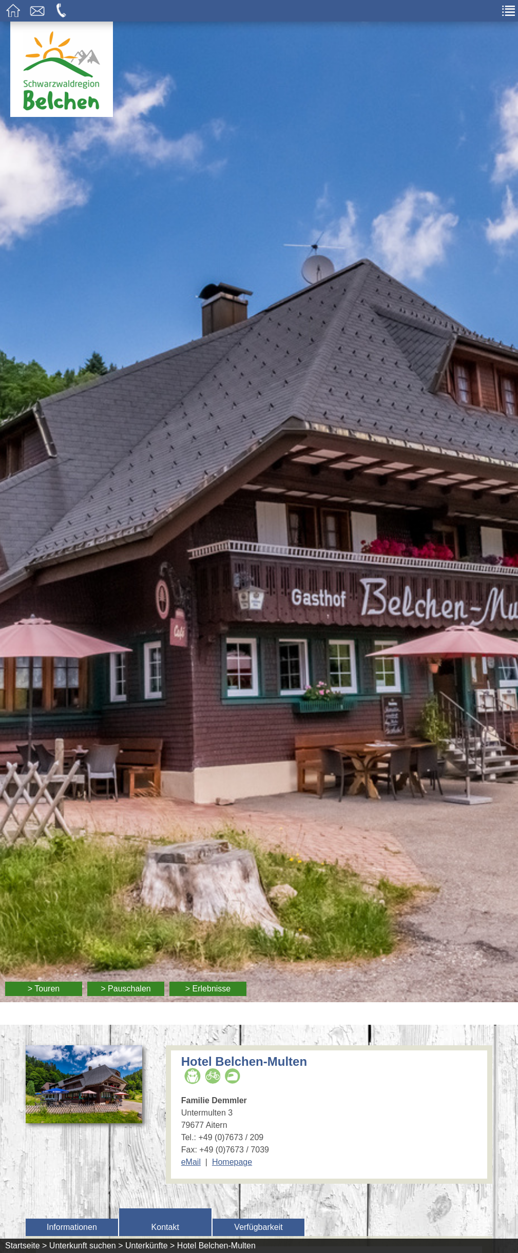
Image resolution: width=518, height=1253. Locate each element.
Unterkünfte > (150, 1245)
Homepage (232, 1162)
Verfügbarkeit (258, 1227)
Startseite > (26, 1245)
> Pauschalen (125, 988)
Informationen (72, 1227)
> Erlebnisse (208, 988)
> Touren (44, 988)
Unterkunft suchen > (86, 1245)
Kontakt (165, 1227)
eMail (191, 1162)
